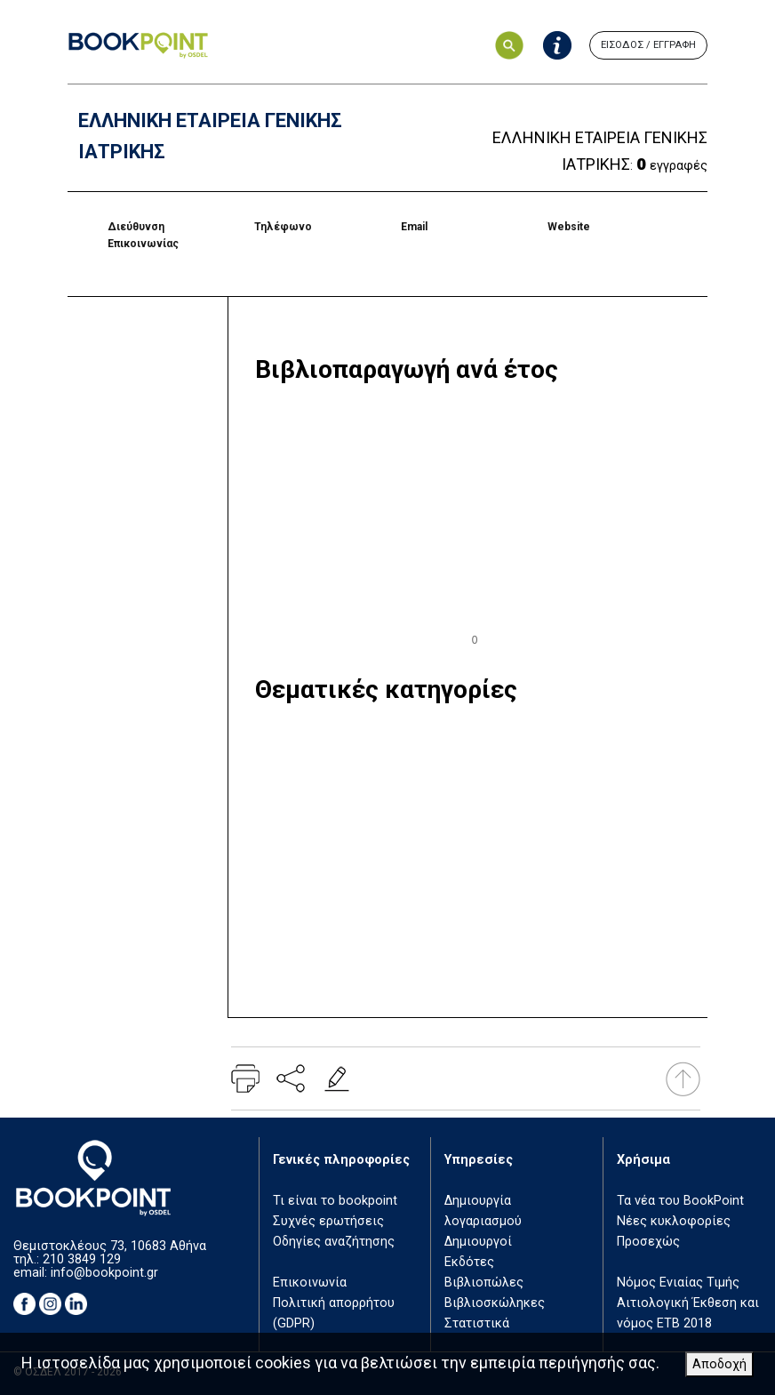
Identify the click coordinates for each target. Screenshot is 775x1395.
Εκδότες (469, 1262)
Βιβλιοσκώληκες (494, 1303)
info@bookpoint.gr (104, 1272)
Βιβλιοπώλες (483, 1282)
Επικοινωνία (310, 1282)
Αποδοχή (719, 1364)
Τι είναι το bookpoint (335, 1200)
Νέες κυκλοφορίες (674, 1221)
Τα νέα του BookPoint (680, 1200)
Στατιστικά (476, 1323)
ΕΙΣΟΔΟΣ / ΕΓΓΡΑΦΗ (648, 45)
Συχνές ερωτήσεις (328, 1221)
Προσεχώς (648, 1241)
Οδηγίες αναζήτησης (334, 1241)
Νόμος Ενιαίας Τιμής (678, 1282)
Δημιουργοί (478, 1241)
